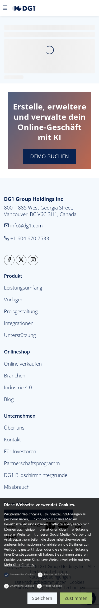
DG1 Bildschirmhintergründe (35, 475)
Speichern (42, 598)
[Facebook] (9, 260)
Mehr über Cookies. (19, 564)
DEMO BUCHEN (49, 156)
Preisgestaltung (21, 311)
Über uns (14, 427)
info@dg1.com (23, 225)
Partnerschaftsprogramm (32, 463)
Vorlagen (13, 299)
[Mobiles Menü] (5, 8)
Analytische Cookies (22, 585)
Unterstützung (20, 334)
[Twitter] (21, 260)
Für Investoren (20, 451)
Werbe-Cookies (52, 585)
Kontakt (12, 439)
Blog (9, 399)
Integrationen (19, 323)
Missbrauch (17, 486)
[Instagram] (33, 260)
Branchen (14, 375)
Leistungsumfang (23, 287)
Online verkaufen (23, 363)
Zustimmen (76, 598)
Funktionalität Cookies (57, 574)
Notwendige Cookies (22, 574)
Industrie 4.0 (18, 387)
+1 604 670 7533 (26, 238)
